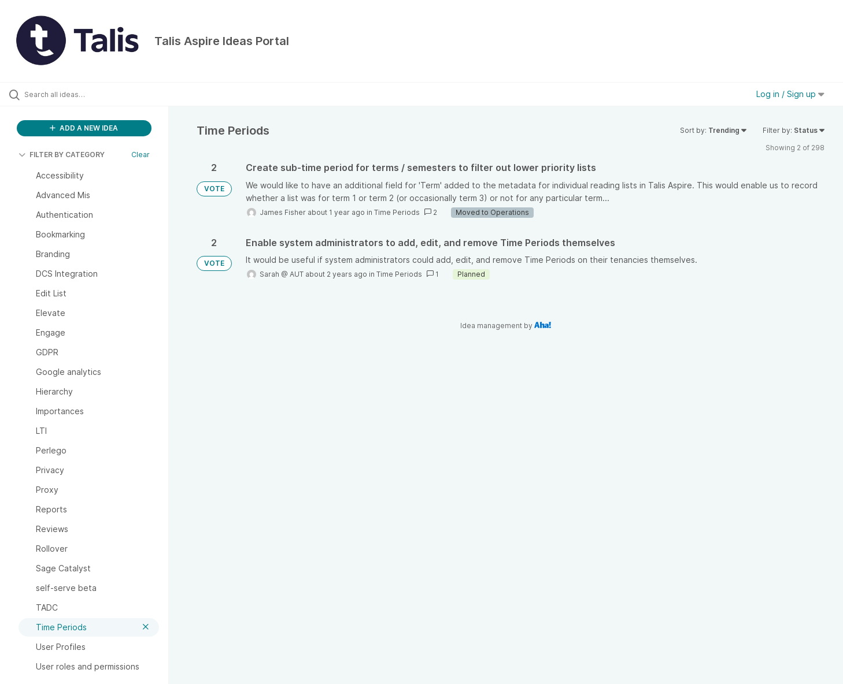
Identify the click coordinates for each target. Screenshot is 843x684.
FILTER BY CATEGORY (62, 154)
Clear (140, 154)
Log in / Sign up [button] (790, 94)
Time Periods (397, 212)
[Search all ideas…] (99, 94)
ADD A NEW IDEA (84, 128)
